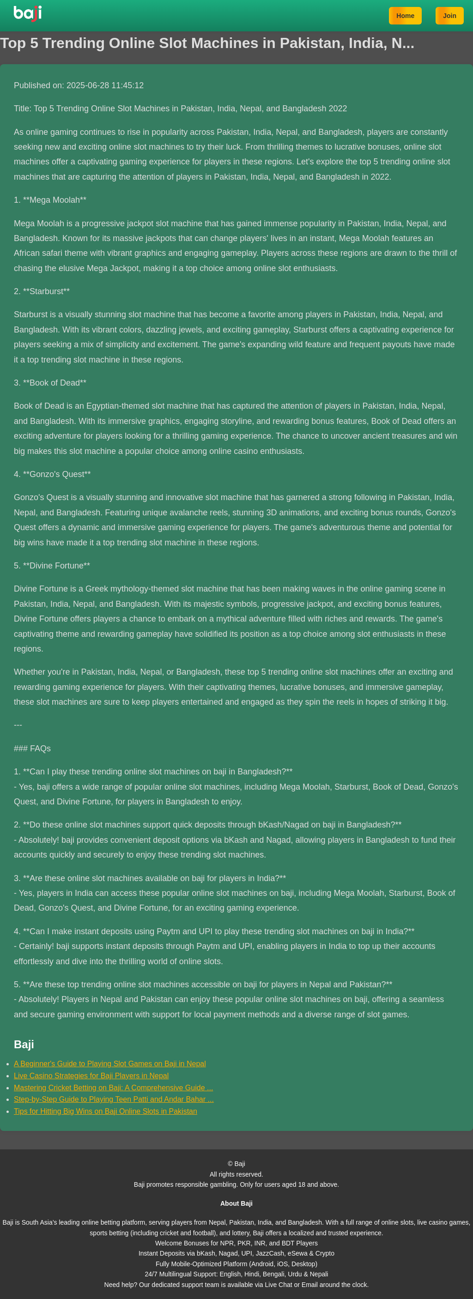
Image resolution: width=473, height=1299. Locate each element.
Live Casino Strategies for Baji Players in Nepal (91, 1076)
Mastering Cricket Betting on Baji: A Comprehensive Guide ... (113, 1088)
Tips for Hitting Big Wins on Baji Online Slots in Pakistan (105, 1111)
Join (449, 15)
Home (405, 15)
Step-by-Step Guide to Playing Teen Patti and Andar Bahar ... (114, 1099)
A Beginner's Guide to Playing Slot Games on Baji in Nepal (110, 1064)
